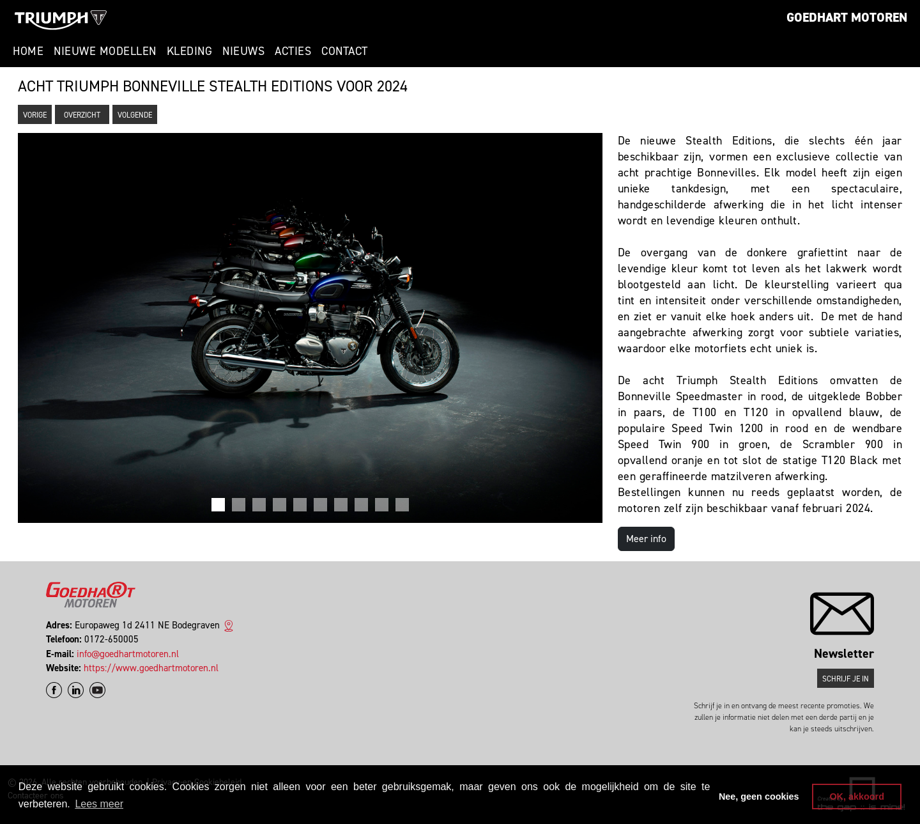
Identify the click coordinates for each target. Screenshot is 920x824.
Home (28, 51)
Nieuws (243, 51)
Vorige (35, 115)
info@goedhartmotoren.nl (128, 654)
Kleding (190, 51)
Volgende (135, 115)
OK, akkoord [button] (856, 796)
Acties (293, 51)
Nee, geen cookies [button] (759, 796)
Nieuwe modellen (105, 51)
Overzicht (82, 115)
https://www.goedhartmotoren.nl (151, 668)
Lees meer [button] (99, 803)
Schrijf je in (845, 679)
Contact (344, 51)
